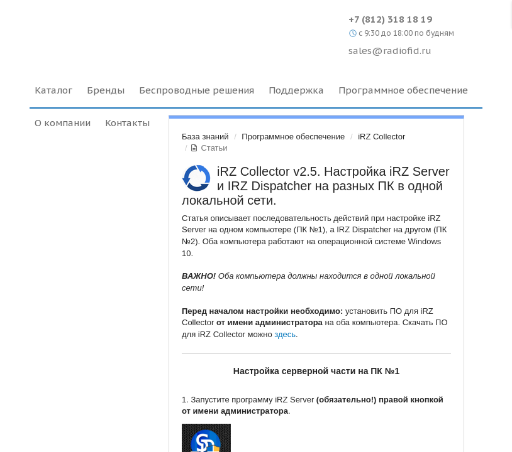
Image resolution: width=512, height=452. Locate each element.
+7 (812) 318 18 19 (390, 19)
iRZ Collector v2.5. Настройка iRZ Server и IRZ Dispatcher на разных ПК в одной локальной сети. (316, 185)
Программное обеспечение (293, 136)
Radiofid (138, 31)
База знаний (205, 136)
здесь (285, 334)
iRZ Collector (381, 136)
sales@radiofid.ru (389, 50)
